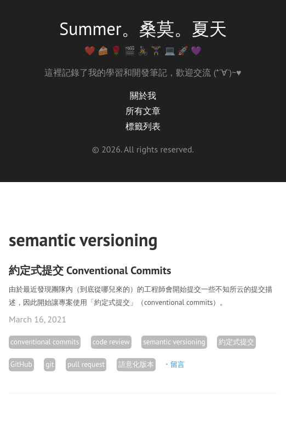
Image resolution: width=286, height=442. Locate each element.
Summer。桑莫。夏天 (142, 28)
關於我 (143, 95)
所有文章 (143, 110)
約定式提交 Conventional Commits (90, 270)
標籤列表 (143, 126)
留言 (177, 364)
